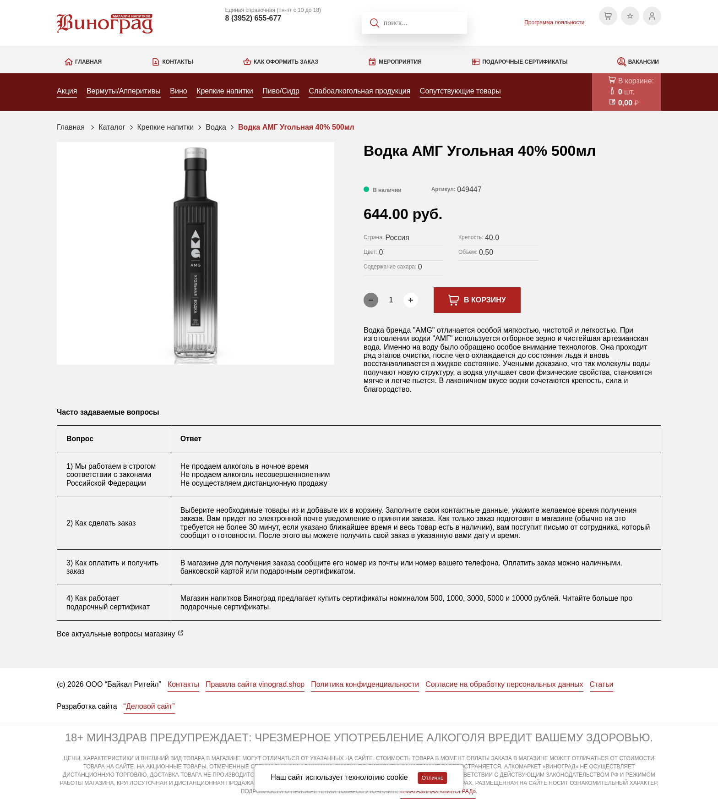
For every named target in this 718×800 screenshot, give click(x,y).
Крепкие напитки (224, 91)
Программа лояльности (554, 22)
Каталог (111, 127)
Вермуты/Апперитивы (124, 91)
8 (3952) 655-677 (253, 18)
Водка (216, 127)
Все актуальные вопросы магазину (120, 634)
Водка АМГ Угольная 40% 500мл (296, 127)
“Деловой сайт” (149, 706)
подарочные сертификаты (224, 607)
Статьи (602, 684)
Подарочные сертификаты (524, 62)
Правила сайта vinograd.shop (255, 684)
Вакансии (643, 62)
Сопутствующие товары (460, 91)
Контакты (177, 62)
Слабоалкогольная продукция (359, 91)
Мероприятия (400, 62)
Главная (88, 62)
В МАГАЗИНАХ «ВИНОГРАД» (438, 791)
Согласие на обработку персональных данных (504, 684)
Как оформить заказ (286, 62)
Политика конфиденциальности (365, 684)
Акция (67, 91)
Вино (178, 91)
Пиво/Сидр (280, 91)
